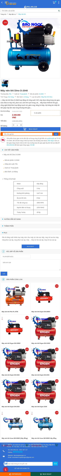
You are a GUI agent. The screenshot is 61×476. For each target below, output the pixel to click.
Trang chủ (3, 14)
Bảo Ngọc (51, 140)
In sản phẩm (37, 113)
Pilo (10, 94)
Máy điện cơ (12, 14)
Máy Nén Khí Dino (46, 97)
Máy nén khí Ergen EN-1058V (11, 343)
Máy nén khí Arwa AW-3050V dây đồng (44, 438)
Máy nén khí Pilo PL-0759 (10, 311)
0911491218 (10, 145)
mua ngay (30, 246)
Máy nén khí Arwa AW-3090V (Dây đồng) (15, 438)
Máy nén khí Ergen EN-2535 (40, 375)
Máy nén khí (22, 14)
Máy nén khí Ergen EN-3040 (11, 375)
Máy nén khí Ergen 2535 (39, 406)
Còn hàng (11, 97)
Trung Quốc (23, 94)
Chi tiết (32, 145)
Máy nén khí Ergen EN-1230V (41, 343)
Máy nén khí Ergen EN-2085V (41, 311)
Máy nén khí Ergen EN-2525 (11, 406)
